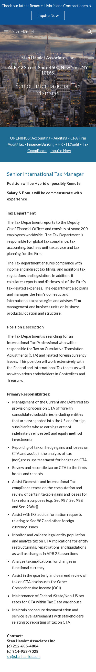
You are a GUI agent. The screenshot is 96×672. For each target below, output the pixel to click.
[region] (48, 12)
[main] (48, 76)
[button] (6, 32)
